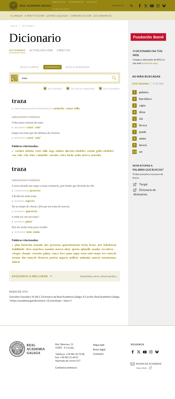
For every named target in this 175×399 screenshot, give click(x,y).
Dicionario (17, 50)
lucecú (143, 145)
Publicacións (61, 9)
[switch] (51, 276)
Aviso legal (99, 349)
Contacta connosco (66, 367)
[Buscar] (114, 78)
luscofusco (145, 98)
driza (142, 112)
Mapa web (98, 344)
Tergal (143, 184)
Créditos (63, 50)
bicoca (143, 125)
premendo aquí (149, 63)
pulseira (143, 92)
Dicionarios (102, 15)
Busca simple (29, 67)
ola (141, 118)
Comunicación (80, 15)
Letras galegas (57, 15)
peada (142, 132)
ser (141, 151)
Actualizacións (41, 50)
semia (142, 138)
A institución (34, 15)
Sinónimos (52, 67)
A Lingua (16, 15)
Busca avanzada (78, 67)
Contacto (118, 5)
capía (142, 105)
